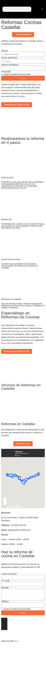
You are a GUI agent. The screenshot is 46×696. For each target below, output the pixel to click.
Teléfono (5, 601)
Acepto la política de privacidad (16, 74)
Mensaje (5, 588)
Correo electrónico (9, 58)
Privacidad (5, 72)
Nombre (4, 51)
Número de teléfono (10, 65)
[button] (42, 9)
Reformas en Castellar (18, 424)
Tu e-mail (5, 581)
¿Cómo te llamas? (9, 574)
